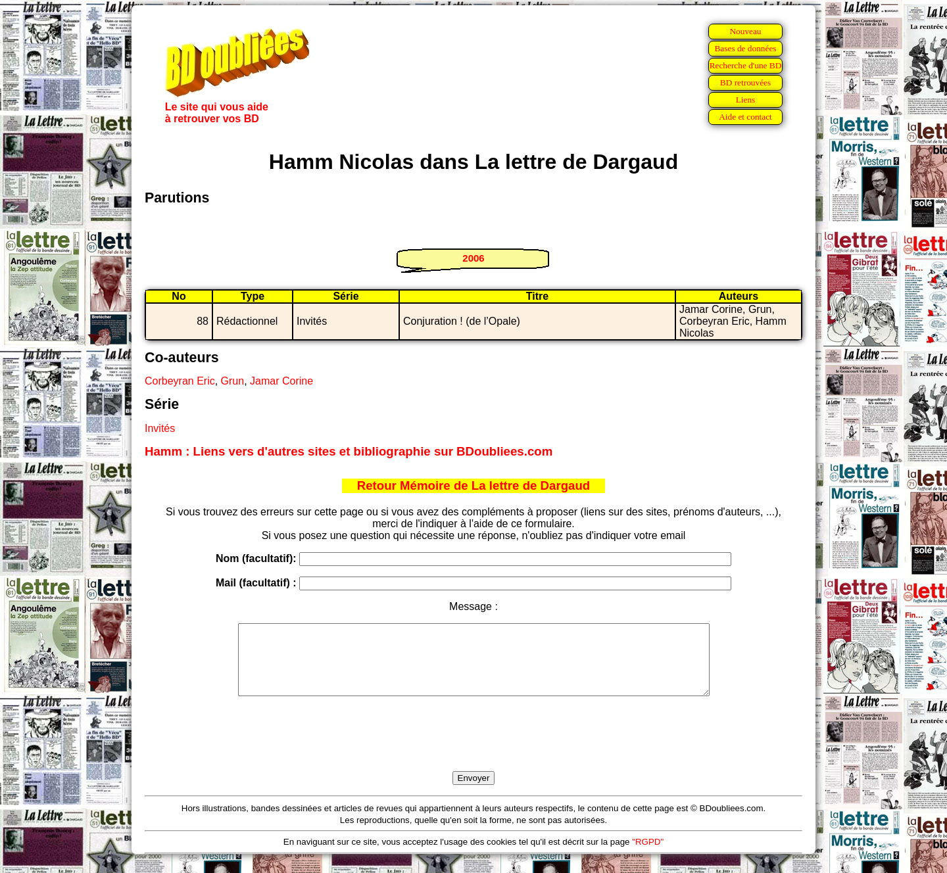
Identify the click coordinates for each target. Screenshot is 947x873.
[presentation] (473, 748)
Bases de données (745, 48)
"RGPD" (648, 856)
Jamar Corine (281, 381)
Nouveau (745, 31)
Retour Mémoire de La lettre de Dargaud (474, 485)
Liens (746, 100)
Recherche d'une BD (746, 65)
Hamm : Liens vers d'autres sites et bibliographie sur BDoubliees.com (348, 451)
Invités (160, 428)
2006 (473, 258)
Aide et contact (745, 117)
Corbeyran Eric (180, 381)
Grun (233, 381)
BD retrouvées (745, 82)
